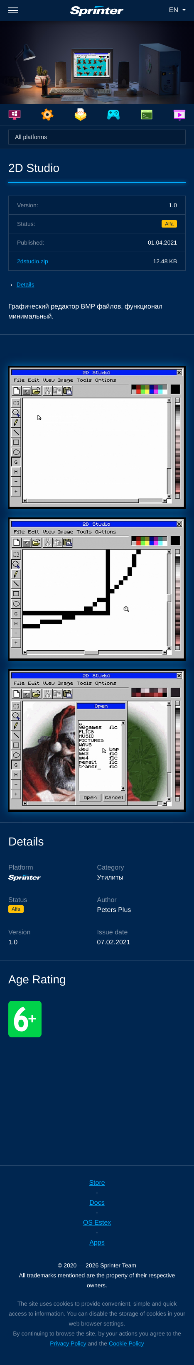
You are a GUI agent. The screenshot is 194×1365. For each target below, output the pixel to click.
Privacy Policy (68, 1343)
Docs (96, 1202)
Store (97, 1182)
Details (25, 284)
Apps (96, 1242)
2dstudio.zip (32, 261)
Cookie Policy (126, 1343)
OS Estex (97, 1222)
